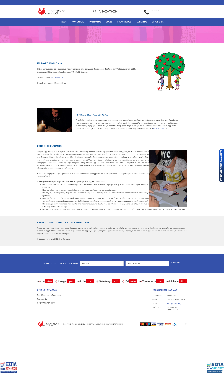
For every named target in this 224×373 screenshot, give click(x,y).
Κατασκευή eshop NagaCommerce (91, 324)
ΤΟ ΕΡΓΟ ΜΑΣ (95, 22)
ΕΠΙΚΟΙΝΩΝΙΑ (157, 22)
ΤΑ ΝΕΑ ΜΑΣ (141, 22)
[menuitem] (64, 22)
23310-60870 (56, 77)
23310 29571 (172, 295)
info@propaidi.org (174, 303)
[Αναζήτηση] (95, 11)
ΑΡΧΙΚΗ (64, 22)
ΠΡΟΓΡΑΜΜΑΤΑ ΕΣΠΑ (46, 303)
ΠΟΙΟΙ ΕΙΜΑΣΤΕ (77, 22)
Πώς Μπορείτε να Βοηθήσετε (49, 295)
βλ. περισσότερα (159, 128)
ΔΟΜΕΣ (109, 22)
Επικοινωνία (42, 299)
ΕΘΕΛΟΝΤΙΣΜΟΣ (124, 22)
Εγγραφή (175, 263)
